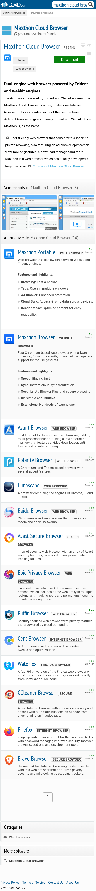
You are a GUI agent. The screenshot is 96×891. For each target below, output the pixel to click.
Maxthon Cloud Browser (39, 46)
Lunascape (29, 485)
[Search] (90, 5)
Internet (21, 60)
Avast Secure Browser (40, 536)
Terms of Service (33, 882)
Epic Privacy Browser (39, 572)
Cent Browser (32, 638)
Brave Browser (33, 758)
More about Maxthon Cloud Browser (59, 166)
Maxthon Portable (37, 252)
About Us (72, 882)
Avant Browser (33, 427)
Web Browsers (25, 68)
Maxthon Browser (36, 337)
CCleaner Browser (36, 692)
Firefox (25, 729)
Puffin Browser (33, 613)
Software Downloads (14, 13)
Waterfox (27, 664)
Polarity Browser (35, 460)
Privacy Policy (9, 882)
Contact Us (55, 882)
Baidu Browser (33, 510)
